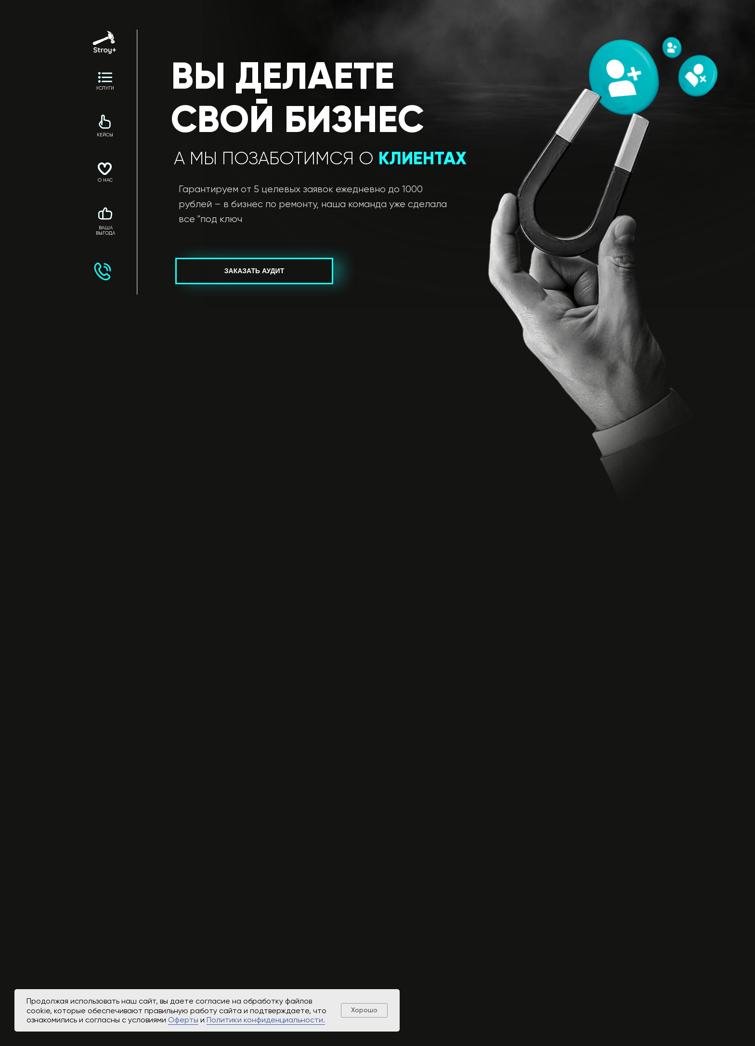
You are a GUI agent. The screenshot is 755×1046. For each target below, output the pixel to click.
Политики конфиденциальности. (266, 1019)
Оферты (183, 1019)
